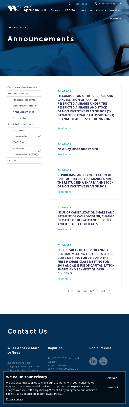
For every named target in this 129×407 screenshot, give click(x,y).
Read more (64, 128)
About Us (41, 10)
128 (78, 291)
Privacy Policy (14, 399)
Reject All (113, 387)
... (73, 290)
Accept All (113, 377)
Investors (115, 10)
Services (56, 10)
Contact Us (81, 4)
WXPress (116, 18)
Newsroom (86, 10)
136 (103, 291)
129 (85, 291)
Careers (101, 10)
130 (92, 291)
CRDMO (70, 10)
